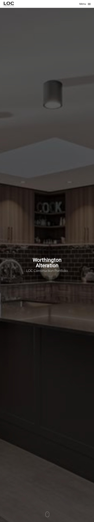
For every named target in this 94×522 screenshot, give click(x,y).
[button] (85, 3)
